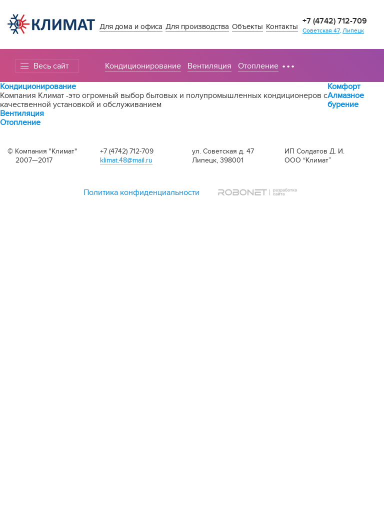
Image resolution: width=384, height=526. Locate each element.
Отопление (258, 66)
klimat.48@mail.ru (126, 160)
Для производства (197, 26)
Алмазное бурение (346, 100)
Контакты (282, 26)
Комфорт (344, 87)
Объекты (247, 26)
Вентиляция (210, 66)
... (288, 62)
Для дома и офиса (131, 26)
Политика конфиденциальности (142, 192)
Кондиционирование (143, 66)
